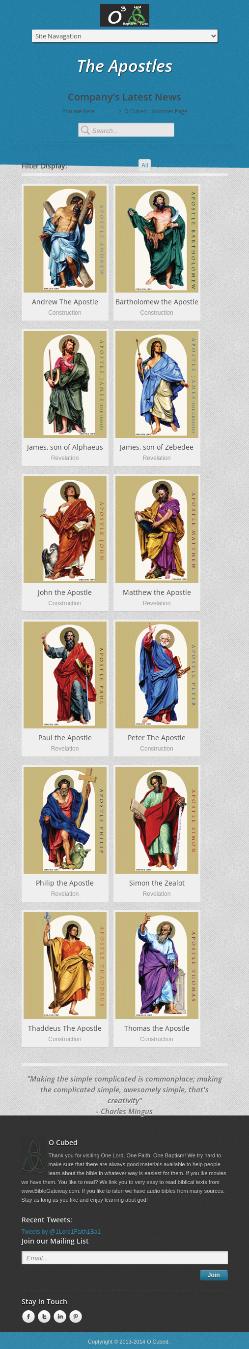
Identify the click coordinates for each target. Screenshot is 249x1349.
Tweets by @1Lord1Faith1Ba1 (61, 1231)
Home (106, 111)
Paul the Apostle (65, 737)
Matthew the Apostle (157, 592)
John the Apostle (65, 592)
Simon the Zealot (157, 883)
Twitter (43, 1317)
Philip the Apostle (65, 883)
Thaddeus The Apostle (65, 1028)
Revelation (211, 165)
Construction (172, 165)
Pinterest (75, 1317)
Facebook (27, 1317)
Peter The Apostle (157, 737)
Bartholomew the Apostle (156, 301)
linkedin (59, 1317)
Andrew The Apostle (65, 301)
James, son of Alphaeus (65, 447)
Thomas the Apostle (157, 1028)
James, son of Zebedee (157, 447)
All (144, 165)
